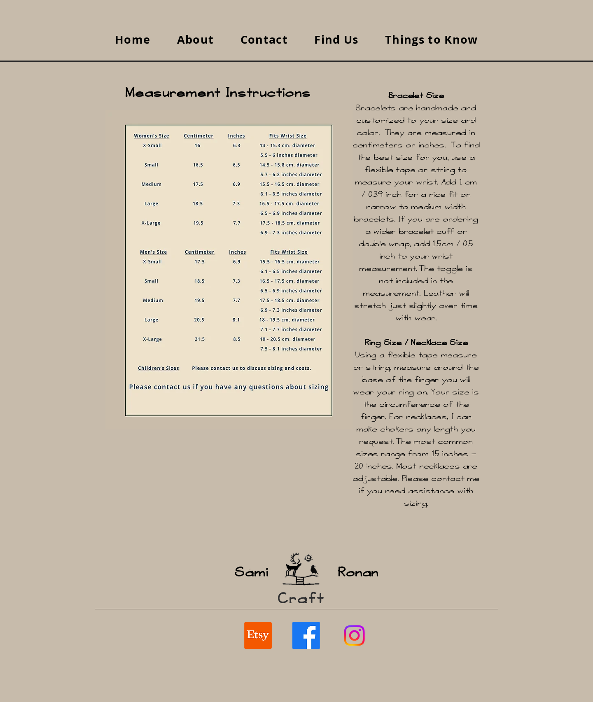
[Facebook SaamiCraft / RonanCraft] (306, 635)
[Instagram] (354, 635)
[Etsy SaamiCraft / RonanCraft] (258, 635)
